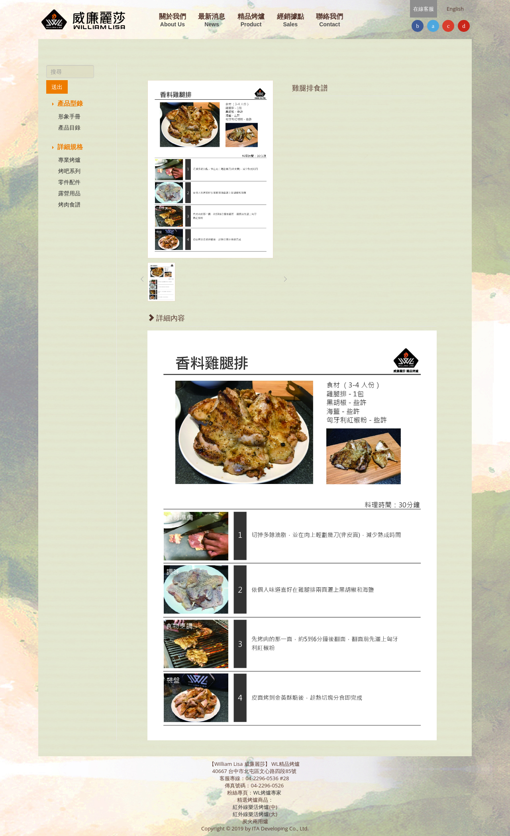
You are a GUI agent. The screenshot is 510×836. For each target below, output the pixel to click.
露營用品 (69, 193)
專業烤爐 (69, 159)
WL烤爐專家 (267, 792)
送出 (57, 86)
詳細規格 (67, 146)
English (455, 8)
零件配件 (69, 182)
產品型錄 (67, 103)
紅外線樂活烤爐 (251, 806)
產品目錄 (69, 127)
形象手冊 (69, 116)
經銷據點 (290, 20)
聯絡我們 (329, 20)
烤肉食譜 (69, 204)
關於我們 (172, 20)
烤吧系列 (69, 171)
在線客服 (423, 8)
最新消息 (211, 20)
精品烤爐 (251, 20)
